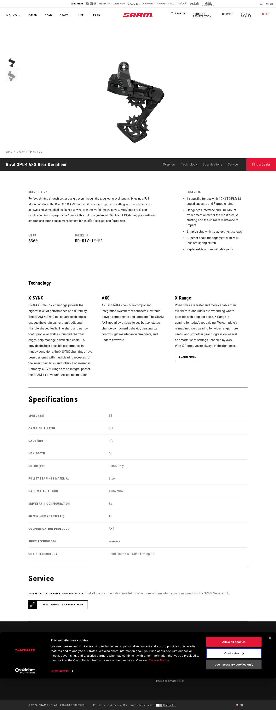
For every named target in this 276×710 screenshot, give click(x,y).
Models (20, 151)
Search (180, 14)
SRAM (9, 151)
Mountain (13, 15)
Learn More (188, 357)
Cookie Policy (159, 691)
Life (75, 15)
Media (232, 654)
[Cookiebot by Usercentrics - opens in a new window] (25, 702)
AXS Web (203, 659)
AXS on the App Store (210, 648)
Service (228, 14)
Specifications (212, 164)
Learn (89, 15)
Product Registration (201, 15)
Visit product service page (63, 604)
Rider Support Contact (169, 648)
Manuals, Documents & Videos (173, 659)
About (232, 648)
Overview (169, 164)
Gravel (61, 15)
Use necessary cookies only (234, 696)
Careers (233, 659)
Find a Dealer (246, 15)
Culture (145, 654)
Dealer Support (164, 654)
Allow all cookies (234, 673)
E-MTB (31, 15)
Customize (234, 684)
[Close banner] (270, 669)
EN (270, 4)
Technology (189, 164)
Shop (266, 14)
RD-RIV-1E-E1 (36, 151)
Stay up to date (44, 659)
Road (45, 15)
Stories (145, 648)
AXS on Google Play (209, 654)
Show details (60, 702)
